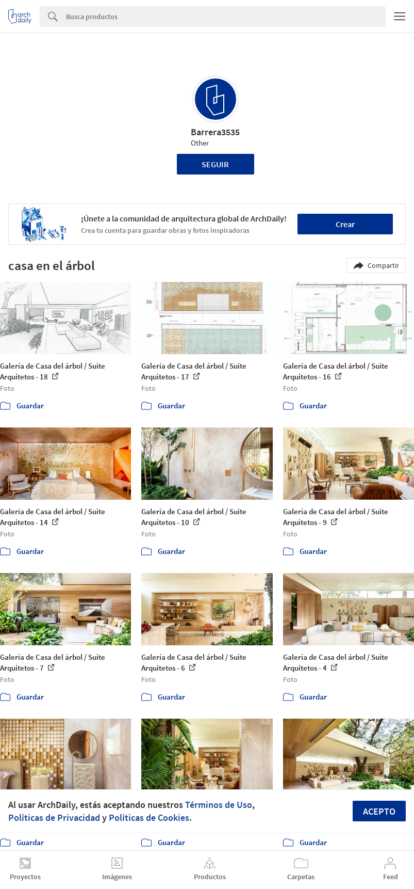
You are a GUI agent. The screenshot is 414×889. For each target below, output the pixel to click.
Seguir (215, 164)
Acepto (379, 811)
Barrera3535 (215, 132)
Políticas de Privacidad (54, 817)
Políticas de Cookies (149, 817)
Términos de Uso (218, 805)
